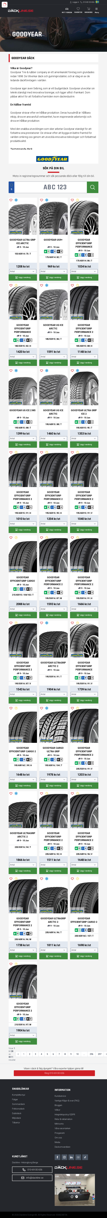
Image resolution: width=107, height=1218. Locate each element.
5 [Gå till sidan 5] (47, 1054)
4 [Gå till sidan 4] (41, 1054)
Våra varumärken (62, 1128)
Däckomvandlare (62, 1147)
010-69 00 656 (88, 2)
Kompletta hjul (18, 1095)
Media (57, 1142)
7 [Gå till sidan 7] (59, 1054)
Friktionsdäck (18, 1109)
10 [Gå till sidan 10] (77, 1054)
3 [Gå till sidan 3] (35, 1054)
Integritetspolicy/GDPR (65, 1114)
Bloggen (58, 1105)
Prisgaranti (60, 1133)
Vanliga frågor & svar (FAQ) (67, 1100)
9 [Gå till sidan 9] (70, 1054)
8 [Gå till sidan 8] (65, 1054)
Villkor (57, 1110)
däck (40, 76)
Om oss (58, 1137)
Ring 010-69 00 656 (54, 1073)
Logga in (75, 2)
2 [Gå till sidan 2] (29, 1054)
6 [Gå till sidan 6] (53, 1054)
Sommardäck (18, 1104)
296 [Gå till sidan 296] (91, 1054)
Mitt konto (59, 1124)
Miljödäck (16, 1118)
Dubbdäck (16, 1113)
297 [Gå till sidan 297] (99, 1054)
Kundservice (60, 1096)
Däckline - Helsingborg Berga (25, 1162)
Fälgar (15, 1099)
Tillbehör (16, 1122)
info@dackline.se (32, 1178)
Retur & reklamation (63, 1119)
